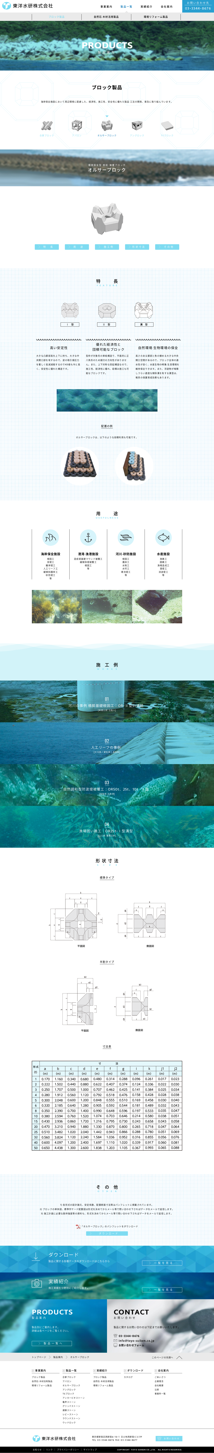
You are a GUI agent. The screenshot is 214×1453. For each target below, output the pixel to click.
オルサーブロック (71, 1385)
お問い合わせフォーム (131, 1345)
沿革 (157, 1389)
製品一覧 (127, 7)
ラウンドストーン (71, 1418)
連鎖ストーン (69, 1410)
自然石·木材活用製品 (106, 17)
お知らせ (37, 1449)
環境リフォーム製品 (156, 17)
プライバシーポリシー (68, 1449)
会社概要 (159, 1385)
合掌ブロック (69, 1377)
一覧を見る (164, 1263)
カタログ (128, 1377)
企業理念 (159, 1381)
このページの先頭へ (162, 1357)
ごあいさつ (160, 1377)
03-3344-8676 (198, 8)
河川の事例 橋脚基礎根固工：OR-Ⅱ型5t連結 (106, 704)
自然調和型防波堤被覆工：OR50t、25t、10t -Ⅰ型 (107, 787)
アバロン (67, 1381)
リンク (49, 1449)
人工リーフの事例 (107, 746)
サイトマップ (90, 1449)
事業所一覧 (160, 1393)
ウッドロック (69, 1422)
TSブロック (68, 1393)
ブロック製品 (57, 17)
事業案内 (106, 7)
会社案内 (167, 7)
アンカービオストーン (74, 1398)
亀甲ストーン (69, 1402)
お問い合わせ (172, 1438)
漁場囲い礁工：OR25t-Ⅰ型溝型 (107, 829)
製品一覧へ (54, 1343)
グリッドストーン (71, 1406)
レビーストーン (70, 1414)
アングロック (69, 1389)
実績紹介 (147, 7)
